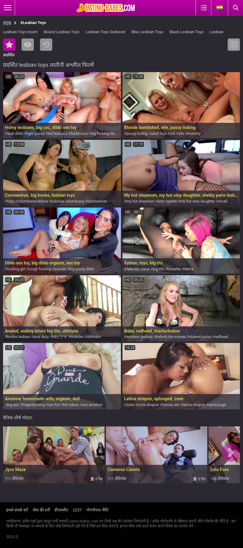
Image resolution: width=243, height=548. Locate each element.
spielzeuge (217, 405)
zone (130, 405)
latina (188, 269)
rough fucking (40, 269)
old (172, 133)
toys (10, 201)
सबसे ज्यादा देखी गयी (27, 44)
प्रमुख (7, 22)
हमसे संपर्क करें (17, 510)
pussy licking (137, 133)
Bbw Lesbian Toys (147, 32)
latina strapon (194, 405)
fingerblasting (33, 405)
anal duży (41, 337)
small (222, 201)
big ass (13, 405)
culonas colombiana (67, 201)
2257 (77, 510)
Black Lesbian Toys (186, 32)
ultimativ (94, 337)
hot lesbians (57, 133)
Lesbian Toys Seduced (105, 32)
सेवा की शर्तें (41, 510)
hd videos (71, 405)
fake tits (133, 269)
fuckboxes (79, 133)
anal (146, 269)
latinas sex (171, 405)
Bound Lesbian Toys (61, 32)
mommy (194, 133)
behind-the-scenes (171, 337)
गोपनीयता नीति (97, 510)
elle (181, 133)
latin (161, 201)
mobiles (77, 337)
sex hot (54, 405)
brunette (174, 269)
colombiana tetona (32, 201)
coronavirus (97, 201)
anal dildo (15, 133)
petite (172, 201)
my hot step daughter (197, 201)
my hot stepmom (140, 201)
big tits (158, 269)
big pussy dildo (82, 269)
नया (46, 44)
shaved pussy (200, 337)
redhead (221, 337)
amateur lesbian (139, 337)
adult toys (159, 133)
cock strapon (148, 405)
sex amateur (92, 405)
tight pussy (35, 133)
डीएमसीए (61, 510)
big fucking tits (103, 133)
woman (60, 269)
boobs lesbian (18, 337)
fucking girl (16, 269)
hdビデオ (59, 337)
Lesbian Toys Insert (20, 32)
